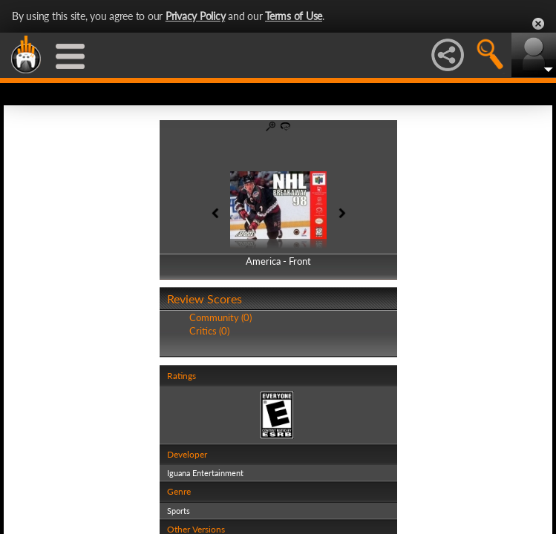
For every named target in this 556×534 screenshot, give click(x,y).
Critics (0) (209, 331)
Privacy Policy (196, 16)
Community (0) (220, 317)
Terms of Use (293, 16)
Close (538, 24)
